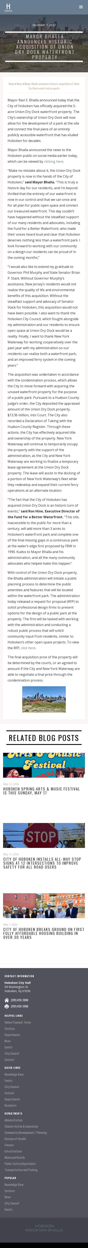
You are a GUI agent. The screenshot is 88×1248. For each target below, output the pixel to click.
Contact (9, 1059)
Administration (13, 1120)
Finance (9, 1145)
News (19, 84)
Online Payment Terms (18, 1022)
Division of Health (15, 1139)
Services (10, 1028)
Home (11, 84)
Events (8, 1047)
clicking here (53, 161)
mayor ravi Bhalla (44, 1230)
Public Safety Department (20, 1163)
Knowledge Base (14, 1074)
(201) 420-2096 (19, 1006)
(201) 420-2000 (19, 1000)
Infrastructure (13, 1151)
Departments (12, 1035)
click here (28, 648)
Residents (10, 1105)
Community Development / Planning (26, 1132)
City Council (12, 1053)
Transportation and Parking (21, 1170)
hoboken (44, 1226)
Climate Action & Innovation (21, 1126)
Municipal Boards (15, 1157)
